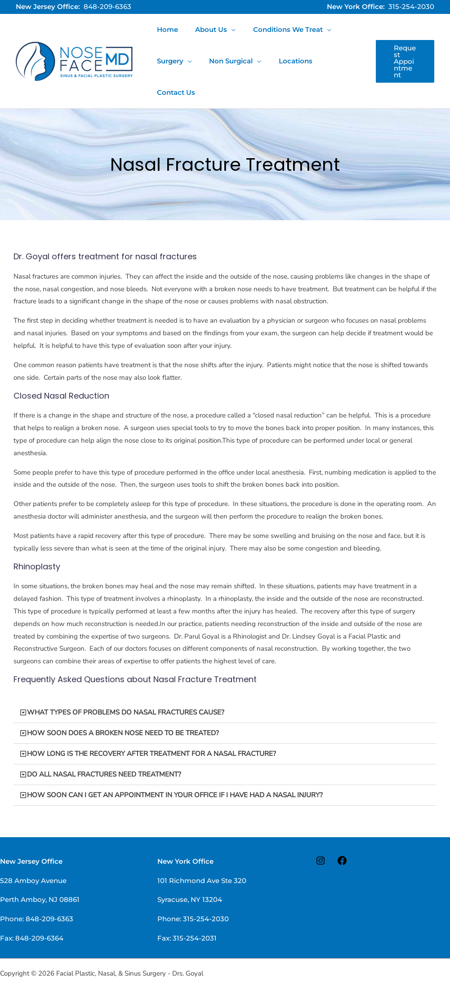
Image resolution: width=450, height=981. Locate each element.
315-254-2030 (411, 6)
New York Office (185, 830)
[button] (403, 45)
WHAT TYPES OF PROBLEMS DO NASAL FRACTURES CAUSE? (125, 680)
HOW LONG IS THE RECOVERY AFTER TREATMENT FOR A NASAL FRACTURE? (151, 722)
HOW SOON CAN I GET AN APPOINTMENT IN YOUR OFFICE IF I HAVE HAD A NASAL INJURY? (175, 763)
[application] (226, 29)
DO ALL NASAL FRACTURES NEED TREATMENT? (104, 742)
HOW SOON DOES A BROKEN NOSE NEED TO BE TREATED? (123, 701)
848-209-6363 (107, 6)
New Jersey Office (31, 830)
